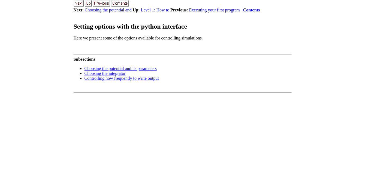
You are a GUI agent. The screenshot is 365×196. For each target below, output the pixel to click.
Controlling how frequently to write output (122, 78)
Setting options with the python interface (130, 26)
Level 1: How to (155, 10)
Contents (251, 10)
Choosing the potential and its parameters (121, 68)
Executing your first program (214, 10)
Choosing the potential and (108, 10)
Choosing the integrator (105, 73)
